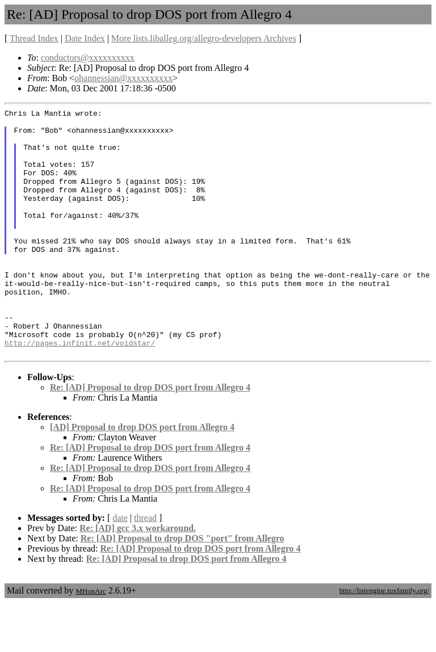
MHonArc (91, 640)
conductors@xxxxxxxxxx (88, 57)
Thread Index (34, 38)
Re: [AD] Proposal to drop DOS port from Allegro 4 (150, 436)
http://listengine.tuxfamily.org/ (384, 640)
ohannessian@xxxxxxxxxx (123, 78)
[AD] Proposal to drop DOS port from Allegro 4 (142, 476)
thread (145, 567)
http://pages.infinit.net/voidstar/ (80, 390)
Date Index (85, 38)
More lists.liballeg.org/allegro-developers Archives (203, 38)
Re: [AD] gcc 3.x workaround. (137, 577)
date (120, 567)
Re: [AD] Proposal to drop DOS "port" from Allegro (182, 587)
